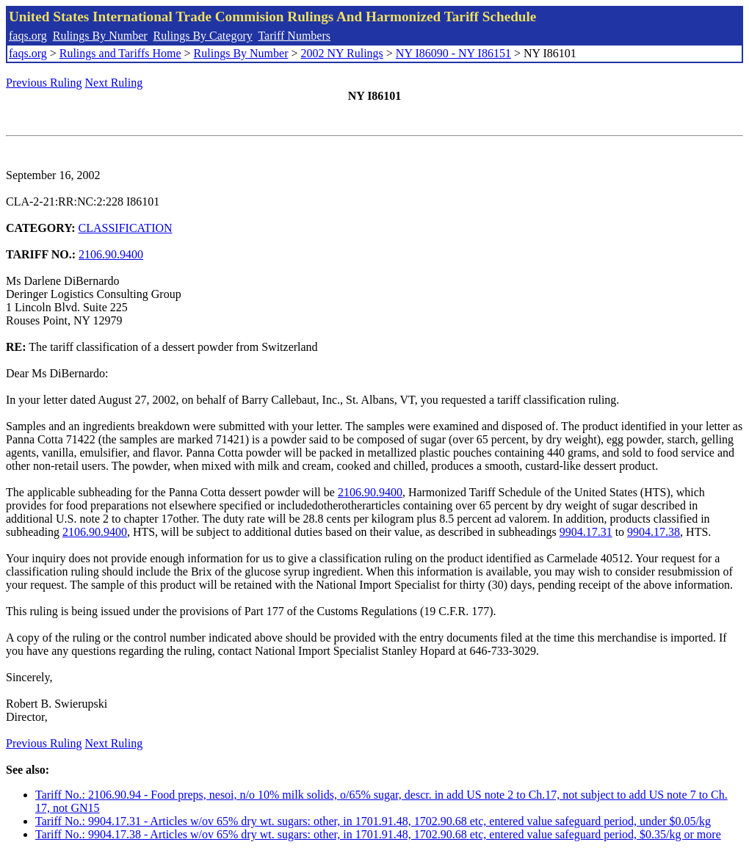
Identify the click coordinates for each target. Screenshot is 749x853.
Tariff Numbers (294, 35)
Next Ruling (114, 82)
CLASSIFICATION (126, 228)
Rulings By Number (100, 35)
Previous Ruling (44, 82)
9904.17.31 (586, 532)
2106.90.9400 (111, 254)
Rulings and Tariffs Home (120, 53)
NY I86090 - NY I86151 (453, 53)
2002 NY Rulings (342, 53)
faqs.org (28, 35)
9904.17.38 (653, 532)
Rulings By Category (203, 35)
